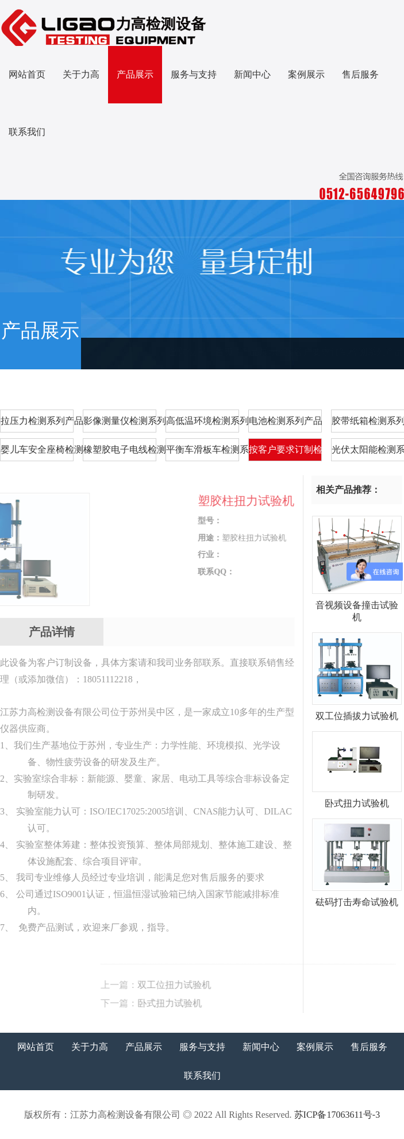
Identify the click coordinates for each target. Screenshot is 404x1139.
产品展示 (135, 74)
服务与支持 (194, 74)
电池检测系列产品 (285, 421)
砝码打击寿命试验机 (357, 898)
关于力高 (81, 74)
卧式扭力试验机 (265, 1003)
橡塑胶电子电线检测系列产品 (119, 449)
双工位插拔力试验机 (357, 711)
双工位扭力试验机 (270, 985)
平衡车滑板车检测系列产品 (202, 449)
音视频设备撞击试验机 (357, 607)
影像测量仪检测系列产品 (119, 421)
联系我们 (27, 132)
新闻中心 (252, 74)
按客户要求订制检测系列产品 (344, 352)
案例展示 (306, 74)
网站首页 (27, 74)
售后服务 (360, 74)
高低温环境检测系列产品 (202, 421)
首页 (224, 352)
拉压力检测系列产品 (37, 421)
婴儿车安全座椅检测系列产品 (37, 449)
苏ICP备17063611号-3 (337, 1114)
